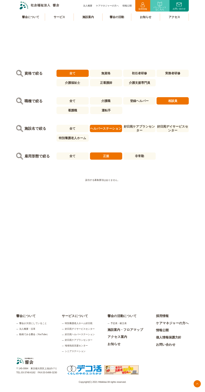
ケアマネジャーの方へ (172, 327)
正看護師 (106, 82)
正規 (106, 155)
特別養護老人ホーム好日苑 (78, 327)
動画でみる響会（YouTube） (34, 338)
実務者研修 (172, 73)
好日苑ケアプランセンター (139, 128)
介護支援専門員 (139, 82)
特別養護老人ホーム (72, 137)
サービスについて (75, 320)
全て (72, 73)
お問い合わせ (179, 6)
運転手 (105, 110)
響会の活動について (122, 320)
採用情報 (142, 6)
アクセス (174, 17)
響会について (26, 320)
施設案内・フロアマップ (125, 334)
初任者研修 (139, 73)
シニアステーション (75, 355)
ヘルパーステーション (105, 128)
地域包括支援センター (76, 350)
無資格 (105, 73)
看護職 (72, 110)
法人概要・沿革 (27, 333)
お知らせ (114, 348)
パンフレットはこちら (159, 6)
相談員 (172, 100)
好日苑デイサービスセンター (172, 128)
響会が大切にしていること (33, 327)
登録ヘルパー (139, 100)
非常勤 (139, 155)
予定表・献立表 (119, 327)
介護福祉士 (72, 82)
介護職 (105, 100)
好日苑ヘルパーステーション (80, 338)
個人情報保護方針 (168, 341)
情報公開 (162, 334)
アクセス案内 (117, 341)
